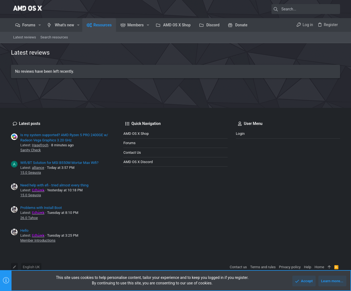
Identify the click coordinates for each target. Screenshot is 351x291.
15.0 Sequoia (30, 172)
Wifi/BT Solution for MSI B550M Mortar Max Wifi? (59, 163)
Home (319, 267)
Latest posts (29, 123)
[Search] (305, 9)
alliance (38, 168)
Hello (24, 230)
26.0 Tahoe (29, 218)
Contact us (132, 152)
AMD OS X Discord (138, 162)
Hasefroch (40, 145)
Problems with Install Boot (41, 208)
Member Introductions (37, 240)
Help (307, 267)
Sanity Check (30, 150)
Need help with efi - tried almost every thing (54, 185)
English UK (31, 267)
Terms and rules (263, 267)
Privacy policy (290, 267)
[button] (39, 25)
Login (240, 133)
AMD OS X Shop (136, 133)
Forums (129, 143)
